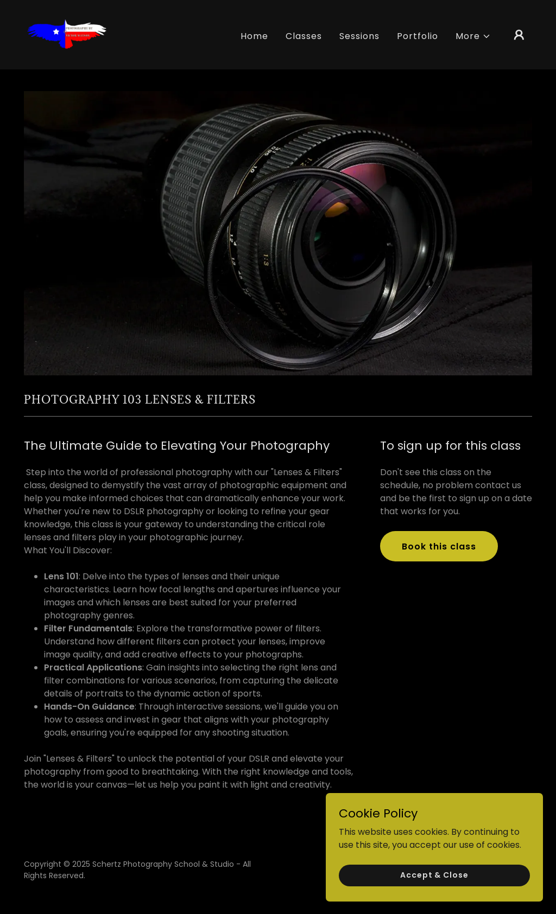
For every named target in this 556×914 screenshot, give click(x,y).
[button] (473, 36)
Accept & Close (434, 897)
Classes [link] (304, 36)
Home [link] (254, 36)
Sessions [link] (359, 36)
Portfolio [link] (417, 36)
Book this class (439, 546)
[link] (66, 34)
